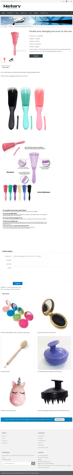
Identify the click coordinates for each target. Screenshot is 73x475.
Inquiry (36, 13)
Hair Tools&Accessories (43, 447)
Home (3, 13)
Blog (17, 13)
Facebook (61, 1)
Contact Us (44, 13)
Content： (10, 268)
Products (10, 13)
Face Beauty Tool (42, 440)
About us (24, 13)
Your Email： (9, 264)
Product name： (8, 256)
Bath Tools (40, 443)
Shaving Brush (41, 436)
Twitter (64, 1)
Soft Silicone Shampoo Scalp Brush (12, 289)
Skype (71, 1)
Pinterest (69, 1)
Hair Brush (40, 438)
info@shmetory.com (45, 461)
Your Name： (9, 260)
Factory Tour (5, 443)
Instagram (66, 1)
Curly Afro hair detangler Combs (14, 287)
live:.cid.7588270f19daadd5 (47, 463)
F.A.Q (30, 13)
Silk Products (41, 445)
